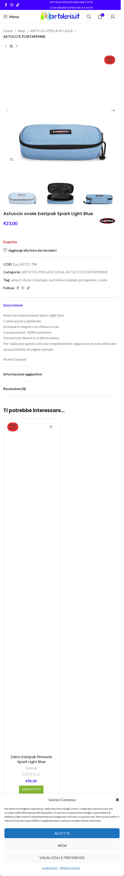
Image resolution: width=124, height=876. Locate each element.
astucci (16, 280)
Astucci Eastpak (35, 280)
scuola (102, 280)
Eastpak (71, 280)
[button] (117, 800)
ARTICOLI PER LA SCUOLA (51, 31)
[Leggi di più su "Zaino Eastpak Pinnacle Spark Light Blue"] (31, 790)
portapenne (87, 280)
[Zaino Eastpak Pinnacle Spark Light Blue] (31, 587)
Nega (62, 845)
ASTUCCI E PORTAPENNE (24, 36)
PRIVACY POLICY (70, 868)
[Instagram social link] (12, 5)
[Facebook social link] (6, 5)
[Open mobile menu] (11, 16)
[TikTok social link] (18, 5)
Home (8, 31)
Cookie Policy (50, 868)
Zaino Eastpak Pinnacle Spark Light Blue (31, 759)
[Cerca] (89, 16)
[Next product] (16, 46)
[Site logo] (60, 16)
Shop (21, 31)
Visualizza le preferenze (62, 858)
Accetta (62, 833)
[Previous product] (6, 46)
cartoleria (56, 280)
